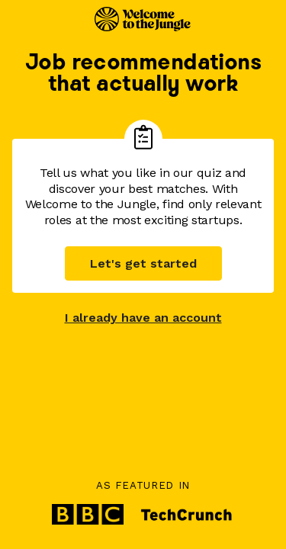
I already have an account (143, 317)
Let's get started (143, 263)
